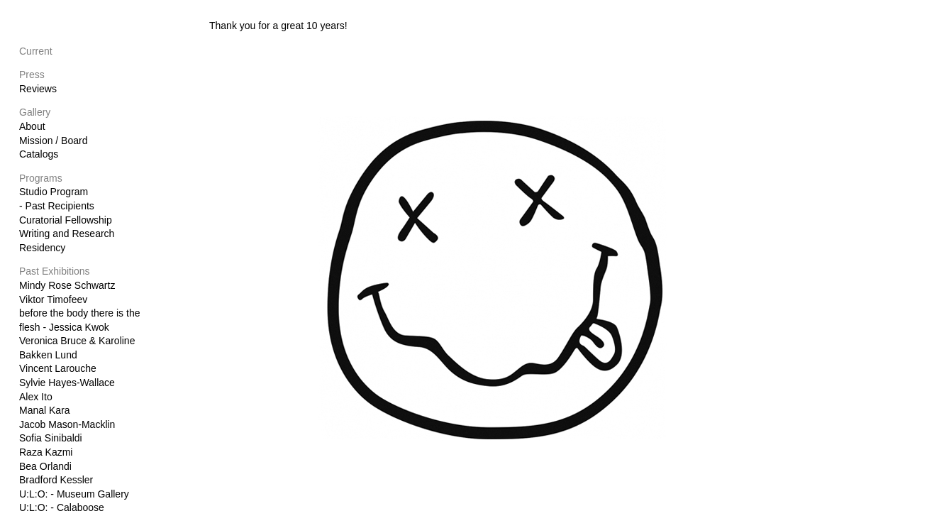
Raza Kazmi (45, 452)
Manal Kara (44, 410)
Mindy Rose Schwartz (67, 285)
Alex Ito (35, 396)
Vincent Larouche (57, 368)
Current (35, 51)
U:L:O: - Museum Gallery (74, 494)
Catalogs (38, 154)
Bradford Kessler (56, 479)
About (32, 126)
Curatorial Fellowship (65, 220)
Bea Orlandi (45, 466)
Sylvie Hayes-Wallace (67, 382)
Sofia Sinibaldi (50, 438)
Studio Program (53, 191)
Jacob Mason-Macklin (67, 424)
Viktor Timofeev (53, 299)
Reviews (38, 88)
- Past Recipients (56, 205)
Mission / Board (53, 140)
